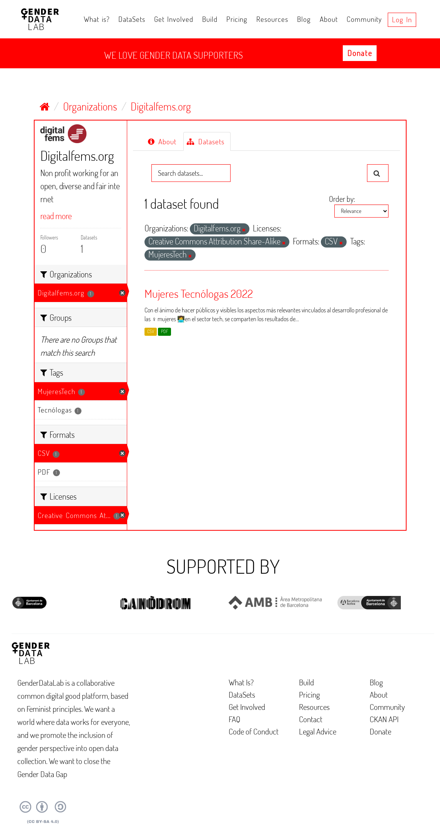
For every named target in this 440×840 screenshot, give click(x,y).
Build (210, 19)
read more (56, 215)
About (329, 19)
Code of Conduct (254, 731)
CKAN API (384, 719)
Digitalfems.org (161, 106)
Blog (304, 19)
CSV (150, 331)
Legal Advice (317, 731)
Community (364, 19)
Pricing (236, 19)
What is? (97, 19)
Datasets (205, 141)
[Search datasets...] (191, 173)
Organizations (90, 106)
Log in (402, 19)
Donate (359, 53)
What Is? (241, 682)
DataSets (131, 19)
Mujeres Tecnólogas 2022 (198, 293)
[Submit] (378, 173)
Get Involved (173, 19)
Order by (341, 199)
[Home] (45, 106)
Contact (310, 719)
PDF (164, 331)
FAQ (235, 719)
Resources (272, 19)
